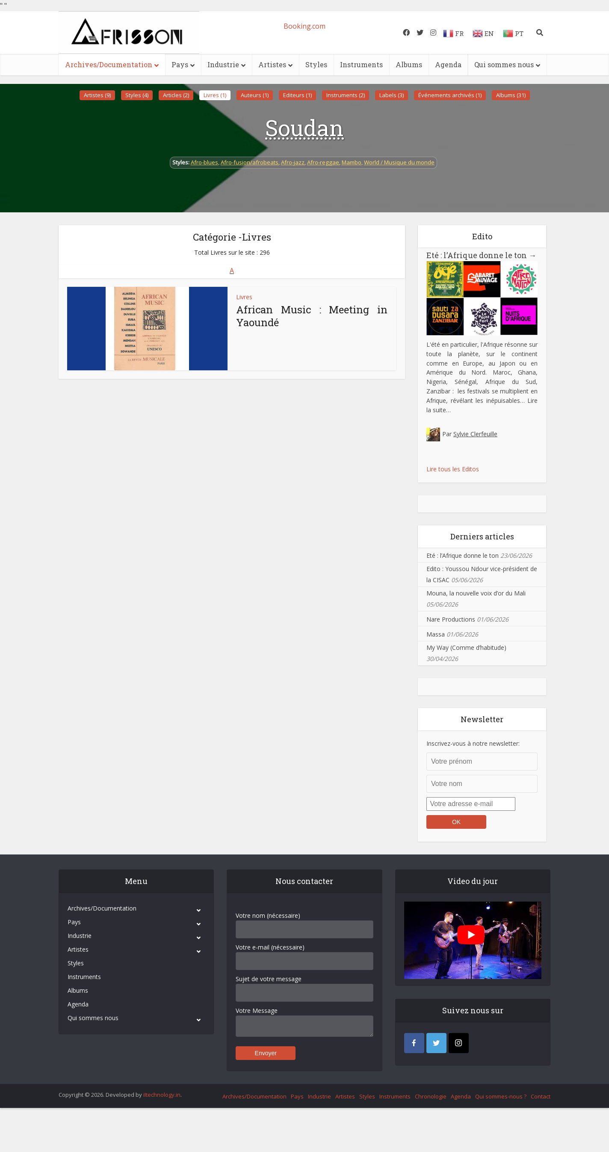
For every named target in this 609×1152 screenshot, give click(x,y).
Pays (179, 64)
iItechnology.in (161, 1094)
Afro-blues (204, 162)
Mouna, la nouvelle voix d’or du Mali (476, 593)
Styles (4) (136, 95)
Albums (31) (511, 95)
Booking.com (304, 26)
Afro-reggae (323, 162)
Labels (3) (391, 95)
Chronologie (430, 1096)
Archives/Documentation (108, 64)
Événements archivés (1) (450, 95)
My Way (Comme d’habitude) (466, 647)
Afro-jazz (292, 162)
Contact (540, 1096)
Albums (409, 64)
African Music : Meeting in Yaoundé (311, 316)
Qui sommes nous (504, 64)
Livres (244, 297)
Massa (435, 634)
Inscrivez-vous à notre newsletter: (473, 743)
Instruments (361, 64)
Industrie (223, 64)
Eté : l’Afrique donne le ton (481, 255)
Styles (316, 64)
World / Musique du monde (399, 162)
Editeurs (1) (297, 95)
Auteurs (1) (255, 95)
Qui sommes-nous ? (500, 1096)
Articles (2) (176, 95)
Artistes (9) (97, 95)
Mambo (351, 162)
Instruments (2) (345, 95)
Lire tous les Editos (452, 469)
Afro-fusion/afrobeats (249, 162)
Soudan (304, 127)
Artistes (272, 64)
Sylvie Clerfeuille (475, 434)
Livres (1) (215, 95)
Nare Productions (450, 619)
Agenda (448, 64)
